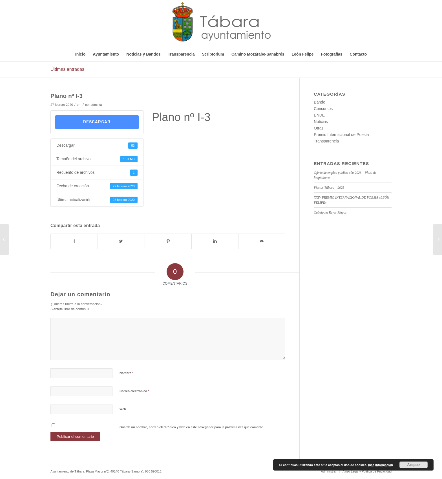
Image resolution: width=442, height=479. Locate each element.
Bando (319, 102)
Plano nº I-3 (66, 96)
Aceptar (413, 465)
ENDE (319, 115)
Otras (318, 128)
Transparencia (326, 141)
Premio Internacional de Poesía (341, 134)
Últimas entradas (67, 69)
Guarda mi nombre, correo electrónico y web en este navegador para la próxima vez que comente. (192, 427)
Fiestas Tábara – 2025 (329, 188)
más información (380, 465)
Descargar (97, 122)
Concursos (323, 108)
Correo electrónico (134, 391)
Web (123, 409)
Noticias (321, 121)
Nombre (127, 373)
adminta (96, 104)
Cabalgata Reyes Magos (330, 212)
